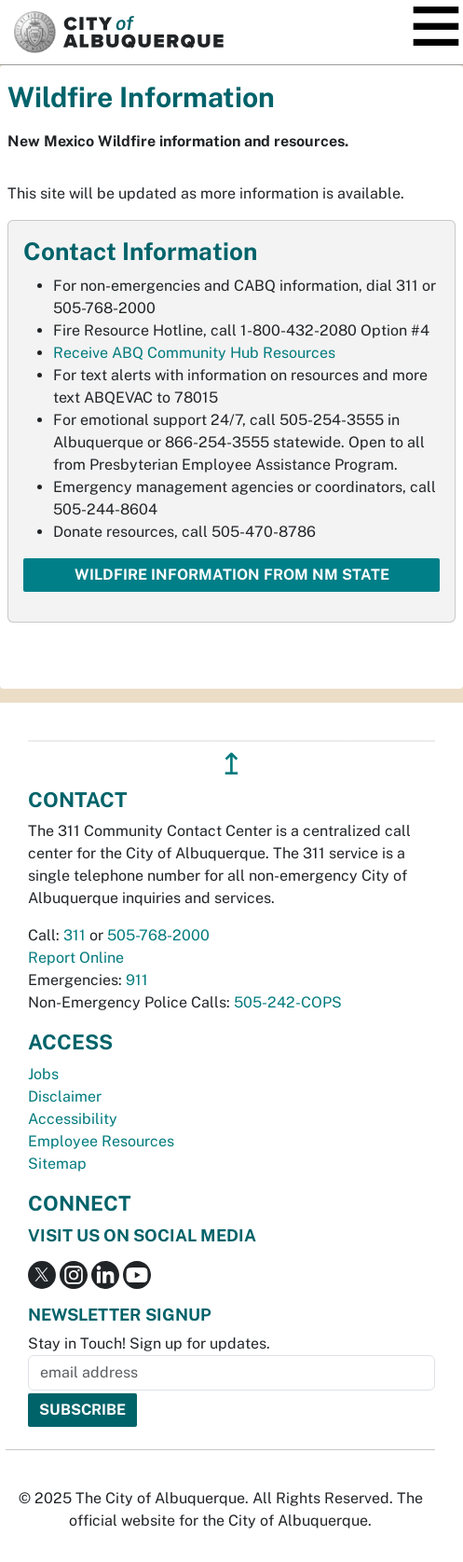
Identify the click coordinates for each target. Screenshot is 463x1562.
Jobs (43, 1074)
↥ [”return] (231, 764)
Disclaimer (65, 1096)
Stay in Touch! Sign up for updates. (149, 1343)
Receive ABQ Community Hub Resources (194, 353)
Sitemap (57, 1163)
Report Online (76, 957)
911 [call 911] (137, 980)
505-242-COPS (288, 1002)
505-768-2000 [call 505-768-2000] (158, 935)
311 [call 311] (74, 935)
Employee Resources (101, 1141)
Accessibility (72, 1119)
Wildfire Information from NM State (232, 574)
